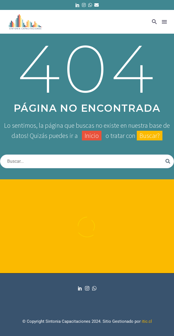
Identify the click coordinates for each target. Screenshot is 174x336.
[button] (154, 21)
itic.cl (147, 321)
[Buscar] (87, 161)
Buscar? (150, 135)
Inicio (92, 135)
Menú (164, 21)
